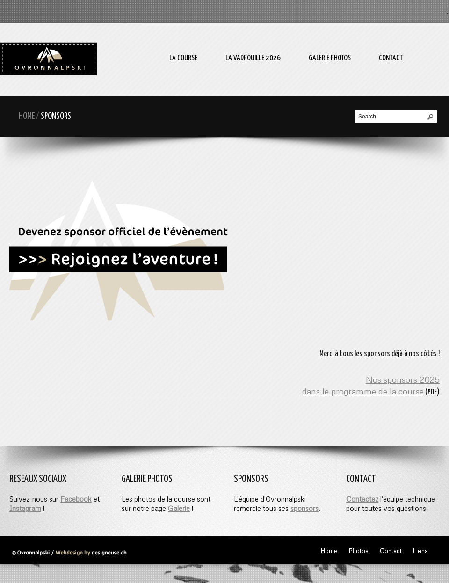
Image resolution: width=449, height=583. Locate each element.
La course (183, 58)
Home (27, 116)
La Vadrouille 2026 (253, 58)
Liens (420, 550)
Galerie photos (330, 58)
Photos (359, 550)
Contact (391, 58)
